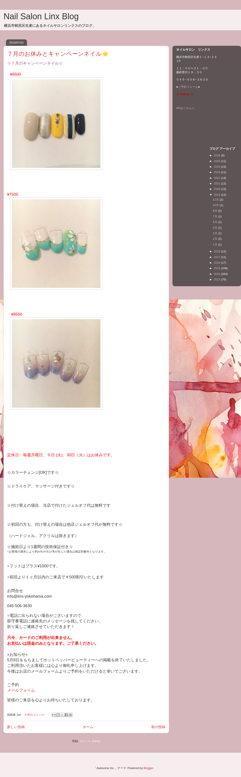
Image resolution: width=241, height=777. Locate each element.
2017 (217, 257)
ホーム (88, 727)
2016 (217, 262)
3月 (215, 233)
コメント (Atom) (89, 741)
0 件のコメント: (35, 714)
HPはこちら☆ (185, 108)
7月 (215, 216)
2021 (217, 183)
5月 (215, 227)
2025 (217, 161)
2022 (217, 178)
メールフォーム (21, 690)
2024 (217, 166)
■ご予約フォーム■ (188, 86)
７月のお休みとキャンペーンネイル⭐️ (58, 53)
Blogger (148, 768)
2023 (217, 172)
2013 (217, 279)
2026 (217, 155)
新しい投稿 (16, 727)
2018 (217, 251)
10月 (216, 205)
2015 (217, 268)
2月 (215, 238)
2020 (217, 189)
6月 (215, 222)
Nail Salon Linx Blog (41, 16)
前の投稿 (158, 727)
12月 (216, 199)
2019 (217, 194)
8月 (215, 210)
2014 (217, 274)
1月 (215, 244)
